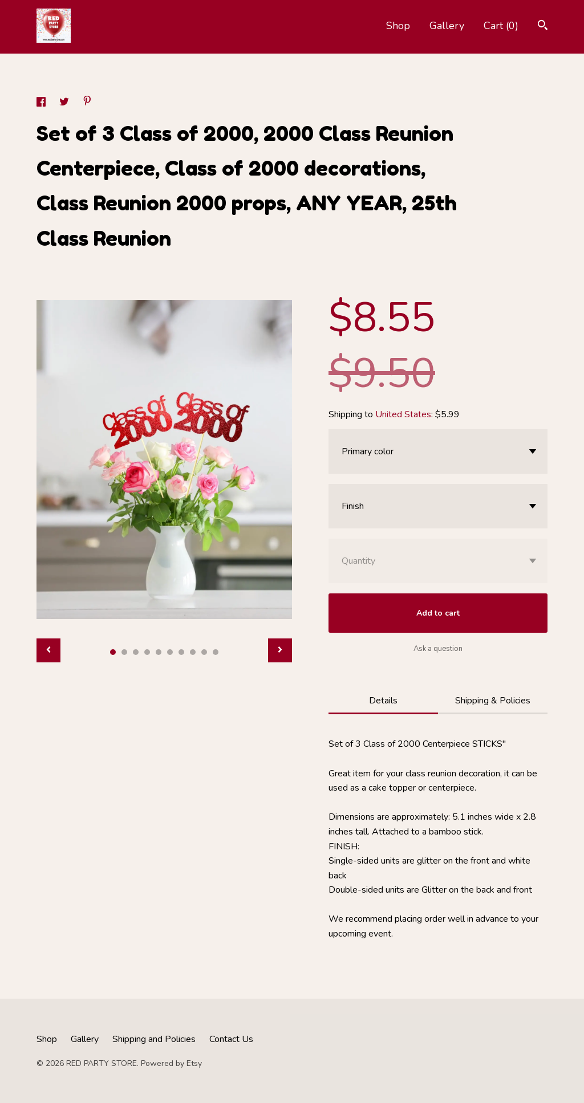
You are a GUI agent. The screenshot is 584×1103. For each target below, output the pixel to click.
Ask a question (438, 649)
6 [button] (170, 652)
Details (383, 700)
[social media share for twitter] (65, 103)
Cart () (501, 25)
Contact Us (231, 1039)
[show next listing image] (280, 650)
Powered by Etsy (171, 1063)
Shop (398, 25)
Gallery (446, 25)
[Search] (543, 26)
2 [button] (124, 652)
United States (403, 414)
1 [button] (113, 652)
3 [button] (136, 652)
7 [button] (181, 652)
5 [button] (158, 652)
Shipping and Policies (154, 1039)
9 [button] (204, 652)
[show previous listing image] (48, 650)
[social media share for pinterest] (87, 102)
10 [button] (215, 652)
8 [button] (193, 652)
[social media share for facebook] (42, 103)
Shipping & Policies (492, 700)
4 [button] (147, 652)
